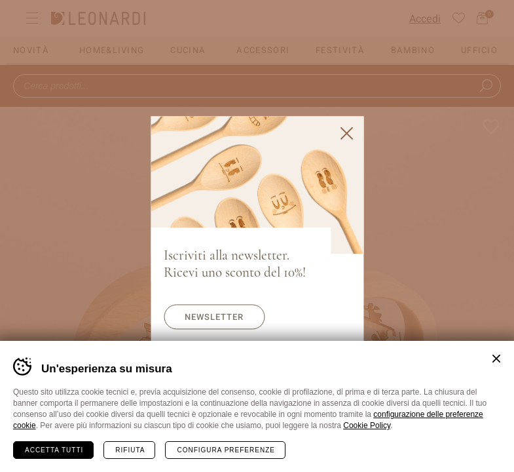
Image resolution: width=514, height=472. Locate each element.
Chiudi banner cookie (496, 358)
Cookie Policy (366, 425)
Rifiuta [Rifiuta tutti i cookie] (130, 450)
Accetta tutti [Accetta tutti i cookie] (54, 450)
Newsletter (214, 317)
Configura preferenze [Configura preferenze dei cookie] (225, 450)
